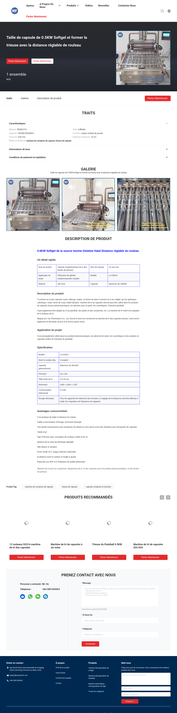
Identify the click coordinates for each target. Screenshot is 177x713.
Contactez (90, 644)
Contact (58, 683)
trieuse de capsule (69, 487)
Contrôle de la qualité (63, 678)
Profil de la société (62, 668)
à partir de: (88, 615)
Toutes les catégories (96, 691)
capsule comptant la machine (98, 487)
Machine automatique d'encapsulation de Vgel (97, 685)
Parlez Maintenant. (17, 61)
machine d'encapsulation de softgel (99, 669)
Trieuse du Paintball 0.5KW (107, 544)
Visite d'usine (60, 673)
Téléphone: (87, 629)
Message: (87, 583)
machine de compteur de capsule (39, 487)
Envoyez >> (130, 701)
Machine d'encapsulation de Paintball (99, 677)
